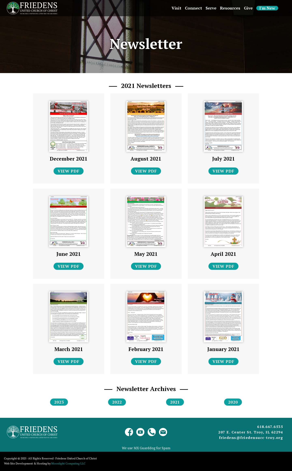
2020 (233, 402)
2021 (175, 402)
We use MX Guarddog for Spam (146, 448)
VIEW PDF (68, 171)
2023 (59, 402)
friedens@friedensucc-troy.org (251, 437)
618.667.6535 (270, 426)
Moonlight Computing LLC (68, 463)
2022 (117, 402)
